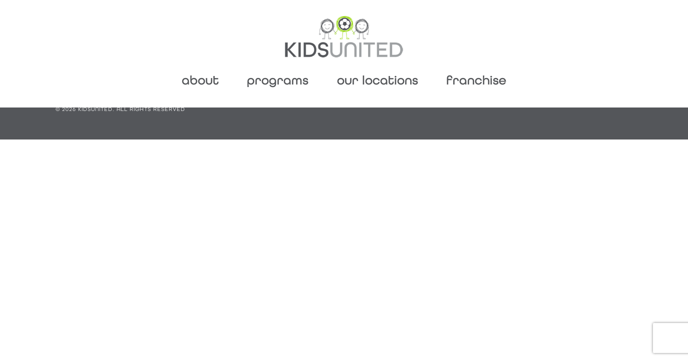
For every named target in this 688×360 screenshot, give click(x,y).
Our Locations (377, 80)
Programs (277, 80)
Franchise (476, 80)
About (200, 80)
